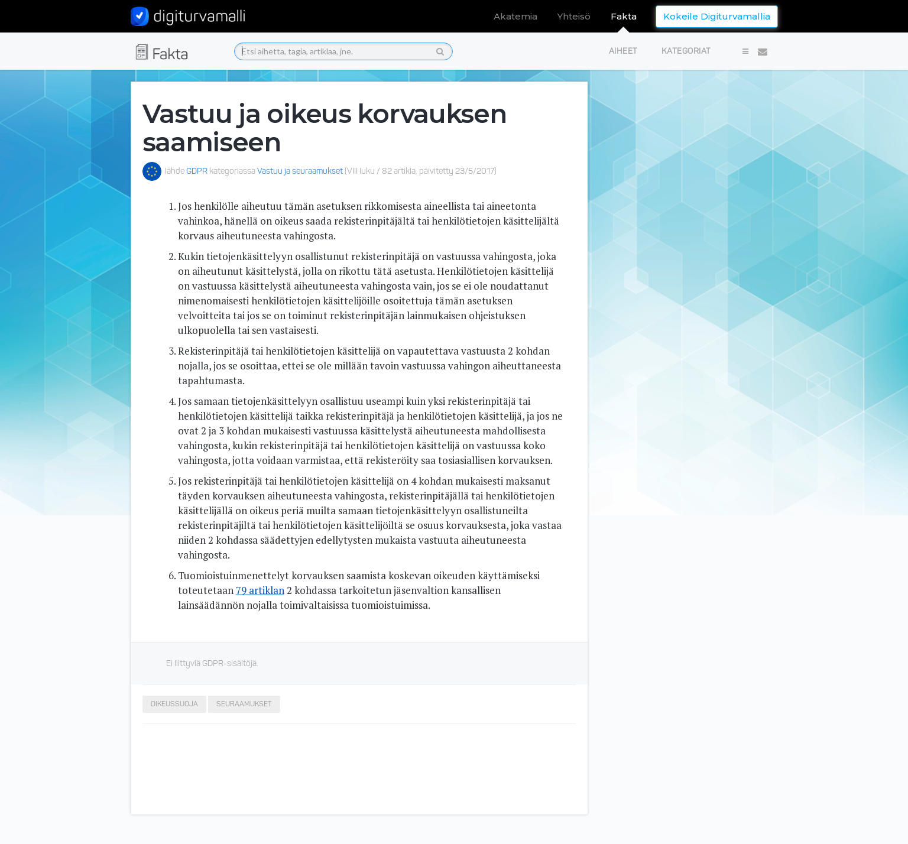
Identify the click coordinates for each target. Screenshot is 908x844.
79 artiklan (260, 590)
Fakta (624, 16)
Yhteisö (574, 16)
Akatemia (515, 16)
